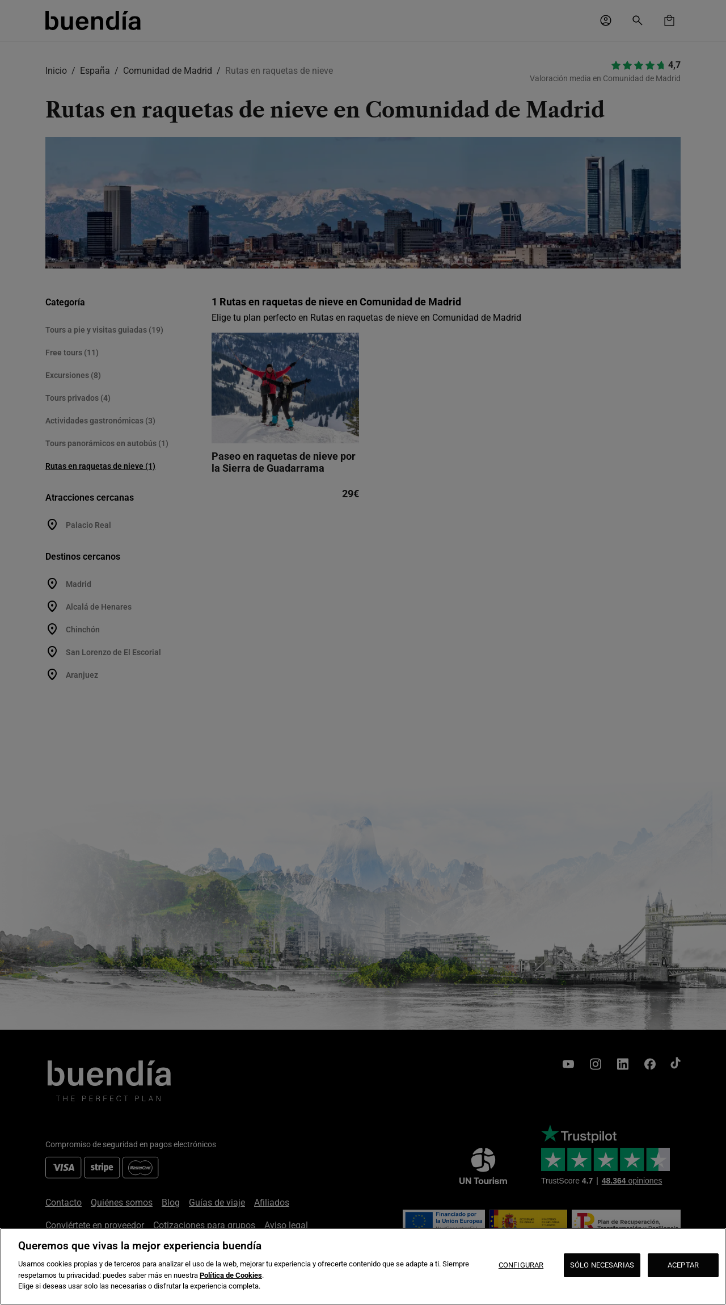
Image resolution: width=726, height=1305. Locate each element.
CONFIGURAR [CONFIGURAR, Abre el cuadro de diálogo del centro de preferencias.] (521, 1265)
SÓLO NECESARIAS (602, 1265)
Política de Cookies (231, 1275)
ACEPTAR (683, 1265)
